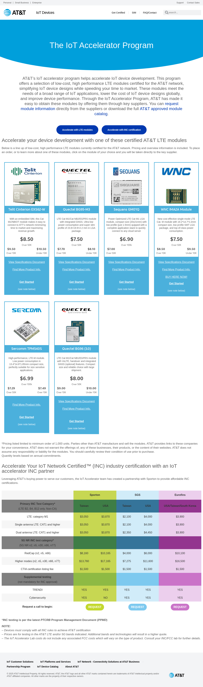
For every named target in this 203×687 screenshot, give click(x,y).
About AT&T (72, 666)
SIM (134, 12)
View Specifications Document (26, 262)
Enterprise (37, 3)
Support (180, 3)
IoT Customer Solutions (20, 661)
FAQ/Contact (150, 12)
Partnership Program (18, 666)
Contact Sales (193, 3)
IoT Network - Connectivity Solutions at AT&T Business (108, 661)
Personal (7, 3)
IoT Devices (45, 12)
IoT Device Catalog (47, 666)
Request (94, 607)
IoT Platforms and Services (55, 661)
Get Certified (118, 12)
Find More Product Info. (26, 269)
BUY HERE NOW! (176, 276)
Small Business (22, 3)
